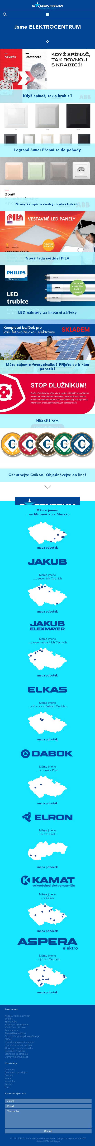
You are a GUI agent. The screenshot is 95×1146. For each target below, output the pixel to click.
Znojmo (9, 1084)
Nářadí (8, 1039)
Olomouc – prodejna (16, 1072)
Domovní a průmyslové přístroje (22, 1036)
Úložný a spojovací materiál (19, 1042)
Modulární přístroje (15, 1027)
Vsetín (8, 1078)
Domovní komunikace (16, 1057)
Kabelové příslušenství (17, 1024)
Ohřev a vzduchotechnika (19, 1048)
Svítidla (9, 1019)
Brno (7, 1087)
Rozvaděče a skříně (15, 1033)
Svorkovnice (11, 1030)
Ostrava (9, 1075)
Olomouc (10, 1069)
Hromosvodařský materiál (18, 1045)
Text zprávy (48, 1118)
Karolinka (10, 1081)
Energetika (11, 1022)
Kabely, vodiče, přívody (18, 1016)
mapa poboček (47, 533)
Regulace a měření (15, 1051)
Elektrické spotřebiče (16, 1054)
